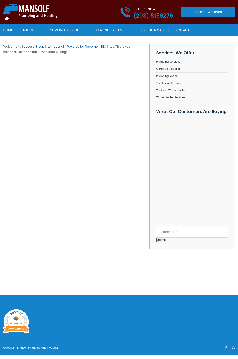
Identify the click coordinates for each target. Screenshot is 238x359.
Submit (161, 240)
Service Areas (152, 30)
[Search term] (192, 232)
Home (8, 30)
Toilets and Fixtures (168, 83)
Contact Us (184, 30)
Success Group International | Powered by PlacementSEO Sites (68, 46)
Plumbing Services (65, 30)
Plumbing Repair (167, 76)
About (28, 30)
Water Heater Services (170, 97)
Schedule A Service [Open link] (207, 12)
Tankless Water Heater (171, 90)
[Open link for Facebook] (225, 348)
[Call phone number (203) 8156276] (146, 12)
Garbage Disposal (168, 69)
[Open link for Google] (233, 348)
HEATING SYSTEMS (110, 30)
